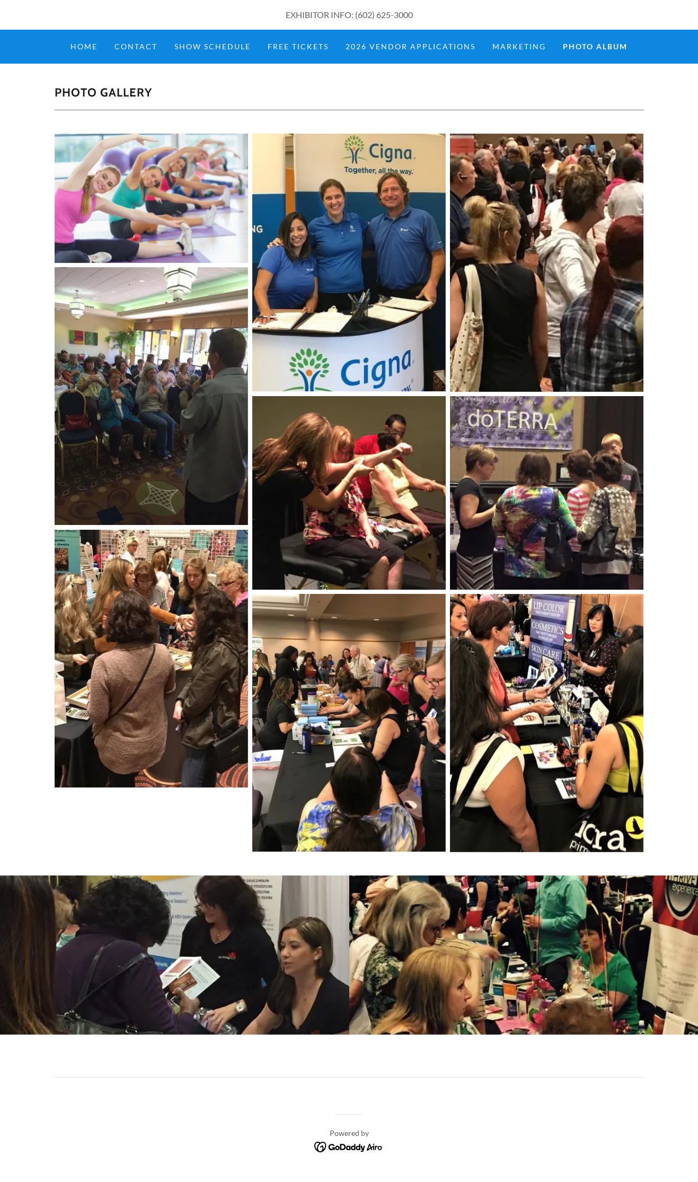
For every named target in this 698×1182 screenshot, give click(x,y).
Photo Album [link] (595, 46)
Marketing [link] (519, 46)
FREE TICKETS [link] (298, 46)
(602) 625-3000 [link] (384, 15)
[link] (349, 1146)
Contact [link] (135, 46)
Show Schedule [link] (212, 46)
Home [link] (84, 46)
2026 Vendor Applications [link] (410, 46)
